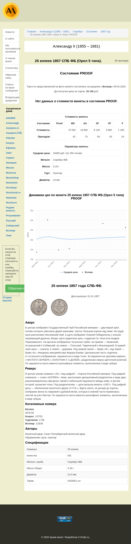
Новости (9, 32)
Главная (31, 31)
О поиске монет (10, 60)
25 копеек (91, 31)
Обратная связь (10, 76)
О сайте (9, 38)
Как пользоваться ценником (12, 48)
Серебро (78, 31)
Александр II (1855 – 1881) (54, 31)
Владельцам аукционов (12, 99)
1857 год (105, 31)
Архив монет (56, 537)
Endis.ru (84, 537)
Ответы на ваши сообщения (11, 87)
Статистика (11, 68)
